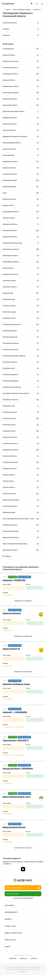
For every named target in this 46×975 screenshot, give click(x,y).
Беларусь (12, 958)
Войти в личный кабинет (23, 888)
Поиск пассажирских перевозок (22, 9)
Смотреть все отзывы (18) (23, 636)
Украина (34, 958)
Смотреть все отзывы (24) (23, 671)
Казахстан (23, 958)
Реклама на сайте (12, 894)
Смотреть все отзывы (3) (23, 601)
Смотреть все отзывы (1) (23, 848)
